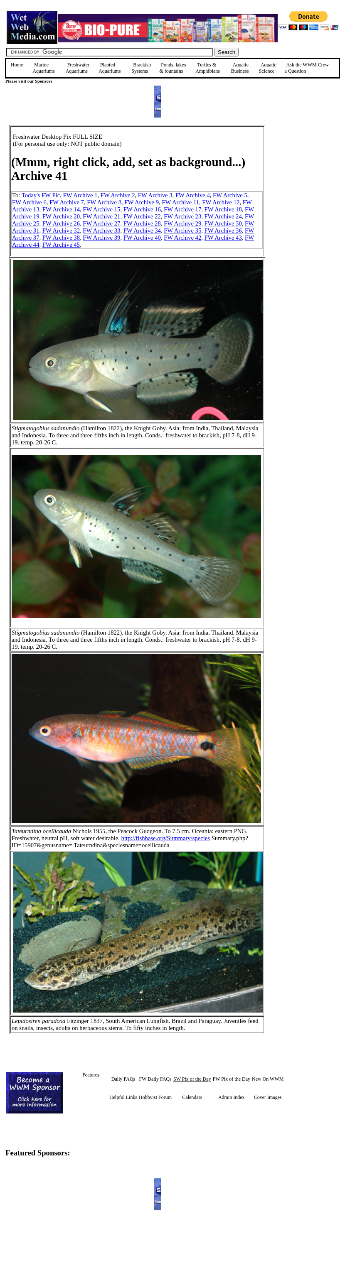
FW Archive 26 (61, 223)
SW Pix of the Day (192, 1079)
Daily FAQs (123, 1079)
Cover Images (268, 1097)
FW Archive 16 (142, 209)
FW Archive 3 (155, 195)
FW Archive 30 (223, 223)
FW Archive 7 (66, 202)
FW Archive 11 (180, 202)
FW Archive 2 (118, 195)
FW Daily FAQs (155, 1079)
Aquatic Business (240, 68)
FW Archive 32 (61, 230)
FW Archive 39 (101, 237)
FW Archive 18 (223, 209)
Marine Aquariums (43, 68)
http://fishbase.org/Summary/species (165, 838)
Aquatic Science (267, 68)
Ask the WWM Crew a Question (307, 68)
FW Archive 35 (182, 230)
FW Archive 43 (223, 237)
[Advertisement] (307, 184)
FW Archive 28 (142, 223)
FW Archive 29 (182, 223)
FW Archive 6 (29, 202)
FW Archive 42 (182, 237)
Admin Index (231, 1097)
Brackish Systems (141, 68)
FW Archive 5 (230, 195)
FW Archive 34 (142, 230)
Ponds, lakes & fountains (172, 68)
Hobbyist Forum (155, 1097)
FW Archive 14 (61, 209)
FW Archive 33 (101, 230)
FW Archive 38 (61, 237)
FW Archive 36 (223, 230)
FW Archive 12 (220, 202)
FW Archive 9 (141, 202)
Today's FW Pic (41, 195)
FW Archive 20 (61, 216)
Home (17, 65)
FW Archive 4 (192, 195)
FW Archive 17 (182, 209)
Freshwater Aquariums (77, 68)
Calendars (192, 1097)
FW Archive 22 (142, 216)
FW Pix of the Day (231, 1079)
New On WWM (267, 1079)
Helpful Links (123, 1097)
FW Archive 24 (223, 216)
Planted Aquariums (110, 68)
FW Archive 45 (61, 244)
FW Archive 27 (101, 223)
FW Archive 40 (142, 237)
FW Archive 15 (101, 209)
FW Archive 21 (101, 216)
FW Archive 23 (182, 216)
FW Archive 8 (104, 202)
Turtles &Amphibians (207, 68)
